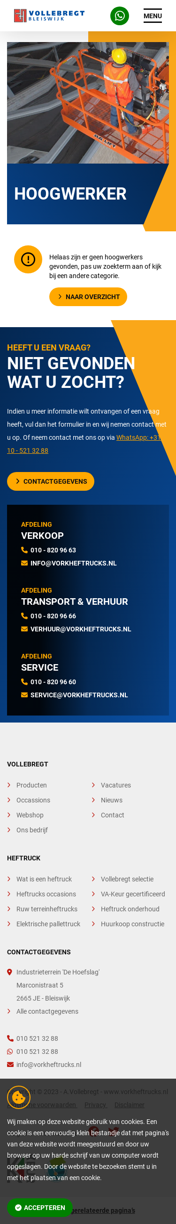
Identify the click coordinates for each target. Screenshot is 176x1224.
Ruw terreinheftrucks (46, 909)
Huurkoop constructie (132, 924)
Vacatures (116, 785)
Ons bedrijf (32, 830)
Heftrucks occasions (46, 894)
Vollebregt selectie (127, 879)
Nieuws (111, 800)
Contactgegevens (51, 481)
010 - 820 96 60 (53, 682)
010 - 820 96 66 (53, 616)
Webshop (30, 815)
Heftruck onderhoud (130, 909)
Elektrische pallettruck (48, 924)
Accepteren (40, 1207)
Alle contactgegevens (47, 1011)
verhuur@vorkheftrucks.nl (81, 629)
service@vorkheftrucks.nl (79, 695)
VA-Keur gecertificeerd (133, 894)
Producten (31, 785)
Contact (112, 815)
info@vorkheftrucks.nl (74, 563)
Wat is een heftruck (44, 879)
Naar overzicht (89, 297)
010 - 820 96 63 (53, 550)
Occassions (33, 800)
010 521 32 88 (32, 1038)
